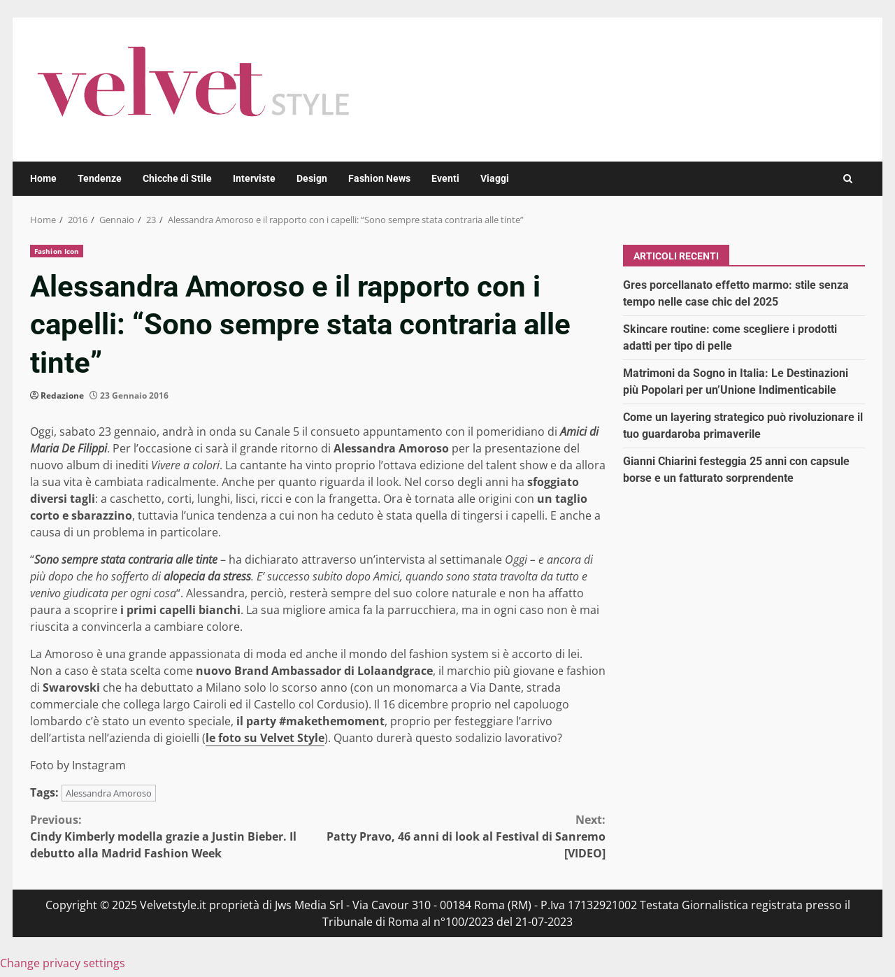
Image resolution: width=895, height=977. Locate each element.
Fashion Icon (56, 251)
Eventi (445, 178)
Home (43, 178)
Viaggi (494, 178)
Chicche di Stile (177, 178)
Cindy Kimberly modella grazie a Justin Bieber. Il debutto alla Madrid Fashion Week (174, 836)
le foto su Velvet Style (265, 738)
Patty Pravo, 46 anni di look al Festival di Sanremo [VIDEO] (462, 836)
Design (311, 178)
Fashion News (379, 178)
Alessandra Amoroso (109, 793)
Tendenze (100, 178)
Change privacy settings (62, 963)
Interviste (254, 178)
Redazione (62, 395)
